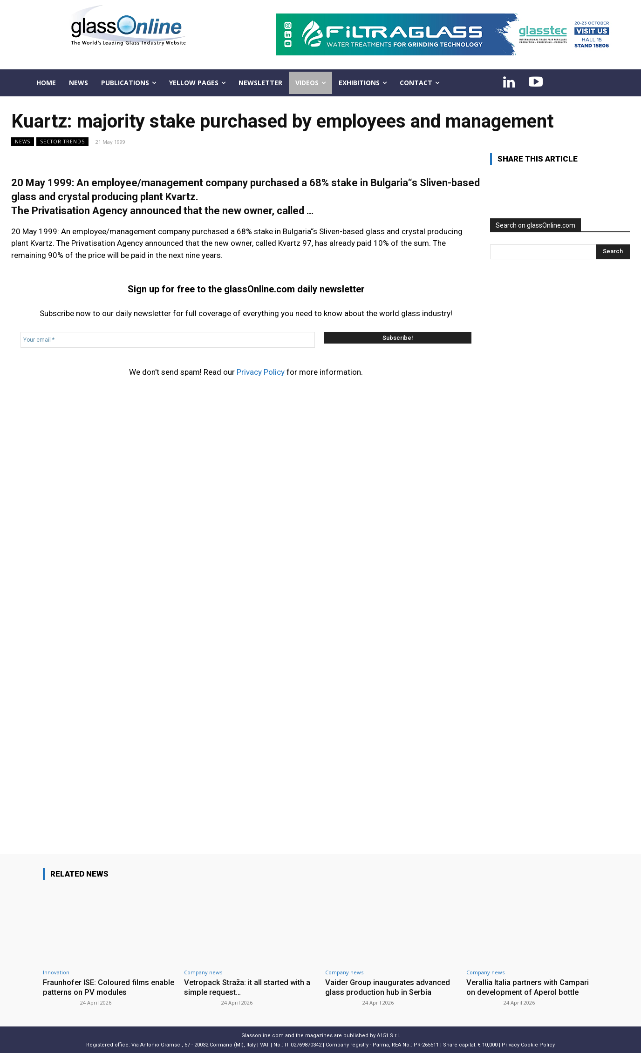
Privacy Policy (261, 372)
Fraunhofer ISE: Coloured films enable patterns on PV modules (99, 987)
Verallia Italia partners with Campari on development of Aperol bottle (529, 987)
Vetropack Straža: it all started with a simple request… (249, 987)
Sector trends (62, 141)
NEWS (22, 141)
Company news (203, 972)
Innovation (56, 972)
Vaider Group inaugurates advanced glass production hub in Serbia (388, 987)
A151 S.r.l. (388, 1035)
